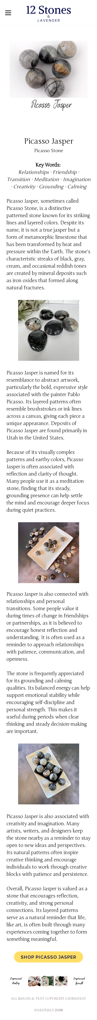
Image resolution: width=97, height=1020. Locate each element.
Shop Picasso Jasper (48, 957)
